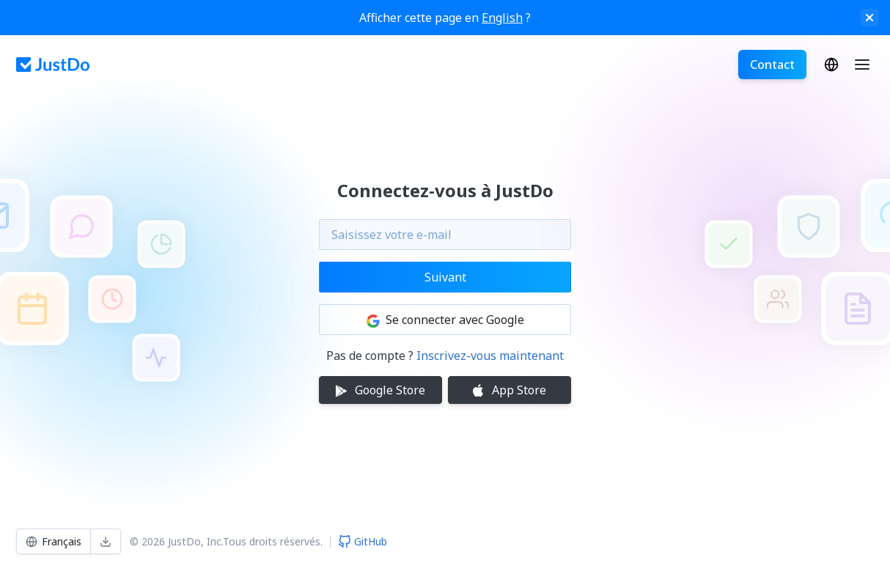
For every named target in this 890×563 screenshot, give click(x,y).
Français (831, 64)
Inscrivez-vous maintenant (490, 355)
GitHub (362, 541)
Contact (772, 64)
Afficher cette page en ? (445, 17)
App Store (509, 390)
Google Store (380, 390)
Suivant (445, 277)
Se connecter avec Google (445, 320)
